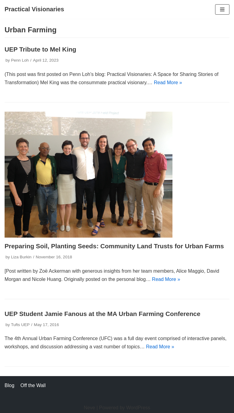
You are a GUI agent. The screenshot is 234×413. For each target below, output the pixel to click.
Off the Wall (33, 385)
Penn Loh (20, 60)
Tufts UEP (20, 324)
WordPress (138, 407)
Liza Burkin (21, 257)
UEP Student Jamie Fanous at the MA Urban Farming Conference (102, 313)
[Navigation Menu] (222, 9)
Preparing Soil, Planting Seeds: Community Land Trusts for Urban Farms (114, 246)
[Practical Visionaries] (34, 9)
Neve (89, 407)
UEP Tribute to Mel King (40, 49)
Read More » (168, 82)
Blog (9, 385)
